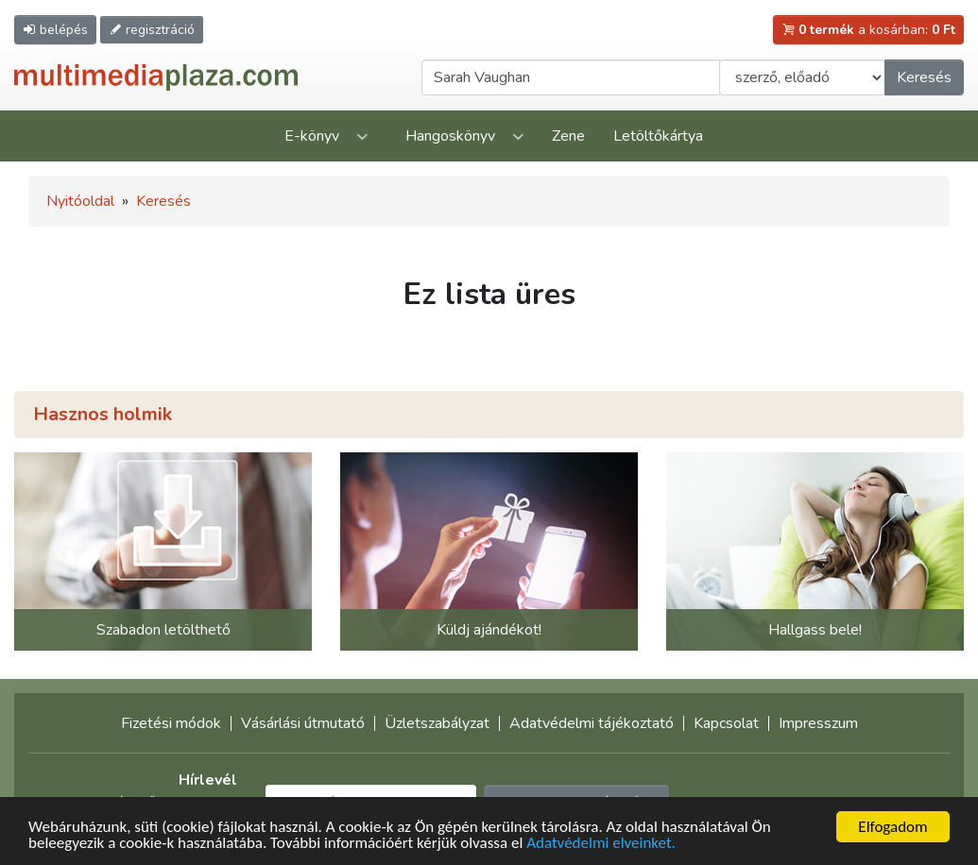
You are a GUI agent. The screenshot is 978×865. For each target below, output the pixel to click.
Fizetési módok (171, 723)
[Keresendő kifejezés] (570, 77)
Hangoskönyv (450, 136)
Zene (568, 136)
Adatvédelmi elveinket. (601, 845)
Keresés (924, 77)
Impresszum (818, 723)
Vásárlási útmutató (303, 723)
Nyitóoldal (80, 201)
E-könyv (311, 136)
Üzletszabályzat (437, 723)
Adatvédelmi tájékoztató (591, 723)
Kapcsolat (726, 723)
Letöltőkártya (658, 136)
